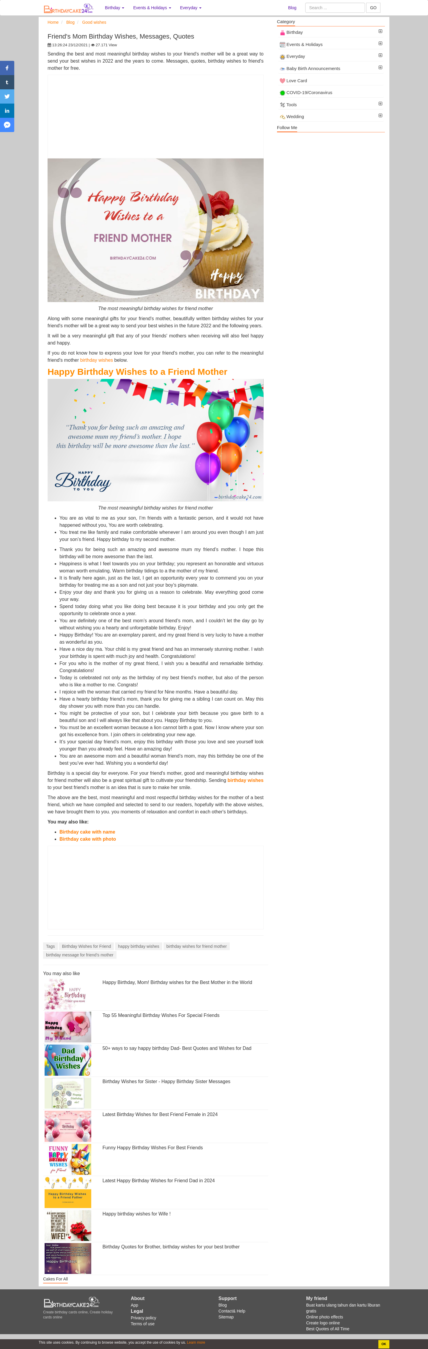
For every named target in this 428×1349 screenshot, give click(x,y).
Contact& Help (231, 1311)
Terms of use (143, 1323)
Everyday (292, 56)
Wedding (292, 116)
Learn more (195, 1342)
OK (383, 1344)
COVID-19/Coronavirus (306, 92)
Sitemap (226, 1317)
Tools (288, 104)
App (134, 1305)
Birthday (291, 32)
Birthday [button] (114, 7)
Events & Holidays (301, 44)
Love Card (293, 80)
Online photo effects (324, 1317)
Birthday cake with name (88, 831)
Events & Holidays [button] (152, 7)
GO (373, 7)
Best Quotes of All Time (328, 1328)
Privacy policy (143, 1317)
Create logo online (323, 1323)
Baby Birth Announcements (310, 68)
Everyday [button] (191, 7)
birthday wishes (96, 360)
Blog (292, 7)
